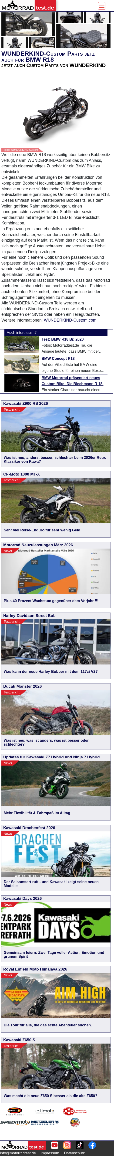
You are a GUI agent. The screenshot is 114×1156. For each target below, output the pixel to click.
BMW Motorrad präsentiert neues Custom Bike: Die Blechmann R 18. (73, 381)
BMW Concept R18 (58, 359)
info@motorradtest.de (18, 1153)
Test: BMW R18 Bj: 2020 (63, 339)
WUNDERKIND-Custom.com (70, 320)
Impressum (50, 1153)
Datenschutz (74, 1153)
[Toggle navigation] (101, 6)
